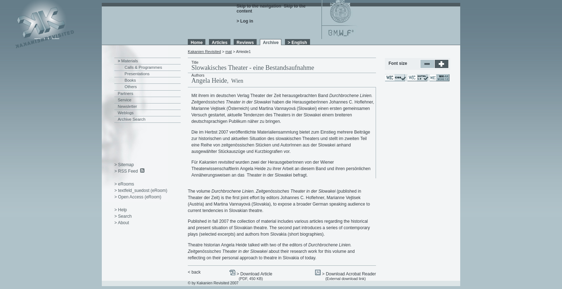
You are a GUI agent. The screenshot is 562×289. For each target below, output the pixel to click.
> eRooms (124, 184)
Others (131, 87)
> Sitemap (124, 164)
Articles (220, 42)
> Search (123, 216)
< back (194, 272)
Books (130, 80)
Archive (270, 42)
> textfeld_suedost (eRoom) (140, 190)
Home (197, 42)
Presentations (137, 74)
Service (125, 100)
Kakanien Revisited (204, 51)
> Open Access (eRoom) (137, 196)
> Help (120, 209)
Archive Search (132, 119)
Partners (125, 93)
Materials (129, 61)
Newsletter (127, 106)
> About (121, 222)
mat (228, 51)
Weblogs (126, 113)
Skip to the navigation (259, 6)
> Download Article (254, 273)
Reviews (245, 42)
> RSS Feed (126, 171)
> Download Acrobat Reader (349, 273)
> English (297, 42)
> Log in (245, 21)
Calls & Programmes (143, 67)
